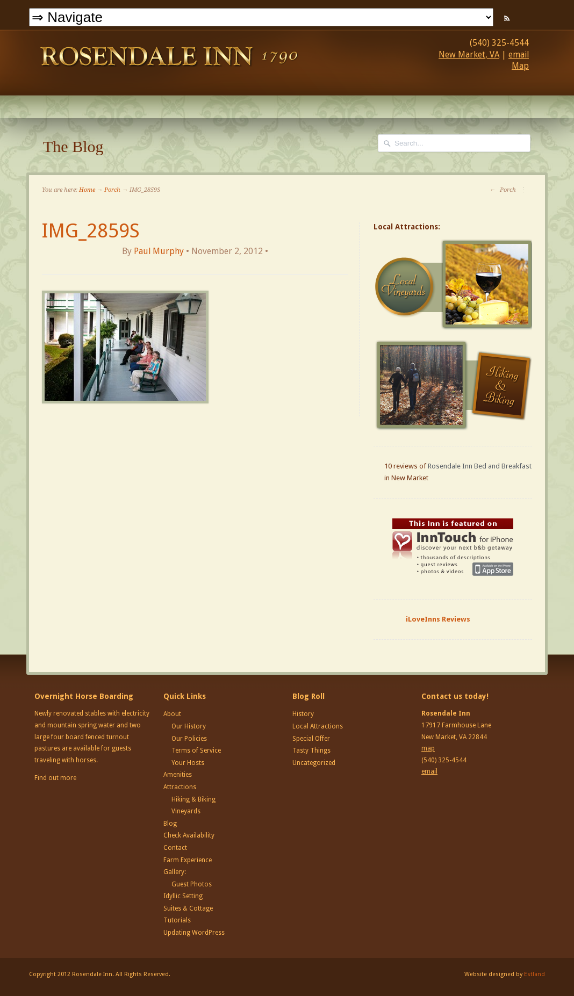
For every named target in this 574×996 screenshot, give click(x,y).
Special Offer (311, 738)
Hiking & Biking (193, 799)
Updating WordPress (194, 932)
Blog (170, 823)
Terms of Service (196, 750)
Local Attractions (317, 726)
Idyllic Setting (183, 896)
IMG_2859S (91, 230)
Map (520, 66)
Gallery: (174, 872)
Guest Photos (191, 884)
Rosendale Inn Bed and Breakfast (480, 466)
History (303, 714)
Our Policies (189, 738)
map (428, 748)
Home (87, 189)
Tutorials (177, 920)
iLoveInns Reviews (438, 619)
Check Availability (188, 835)
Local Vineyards (454, 285)
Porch (112, 189)
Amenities (177, 774)
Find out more (55, 778)
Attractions (179, 787)
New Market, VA (469, 54)
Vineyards (185, 811)
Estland (534, 974)
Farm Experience (187, 860)
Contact (175, 847)
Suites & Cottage (188, 908)
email (518, 54)
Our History (188, 726)
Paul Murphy (159, 251)
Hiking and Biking (454, 385)
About (172, 714)
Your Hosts (187, 763)
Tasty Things (311, 750)
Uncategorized (313, 763)
